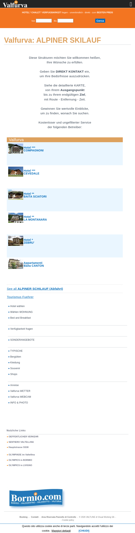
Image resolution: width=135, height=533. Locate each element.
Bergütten (15, 356)
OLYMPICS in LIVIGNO (20, 465)
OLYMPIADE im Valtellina (22, 454)
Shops (13, 374)
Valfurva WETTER (20, 391)
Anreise (14, 385)
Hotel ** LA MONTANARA (35, 218)
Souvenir (15, 368)
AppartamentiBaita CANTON (34, 264)
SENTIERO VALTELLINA (21, 442)
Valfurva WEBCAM (20, 396)
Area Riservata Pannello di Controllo (58, 517)
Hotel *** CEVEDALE (31, 172)
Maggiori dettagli (61, 530)
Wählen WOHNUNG (21, 312)
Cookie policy (68, 520)
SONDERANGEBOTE (22, 339)
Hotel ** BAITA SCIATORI (35, 195)
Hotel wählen (17, 306)
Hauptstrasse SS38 (19, 447)
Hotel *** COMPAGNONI (34, 149)
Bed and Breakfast (20, 317)
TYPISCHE (16, 351)
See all (35, 288)
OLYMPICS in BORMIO (20, 460)
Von (33, 21)
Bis (55, 21)
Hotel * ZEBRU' (29, 241)
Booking (24, 517)
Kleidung (15, 362)
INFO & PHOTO (19, 402)
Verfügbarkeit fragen (21, 328)
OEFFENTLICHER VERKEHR (23, 436)
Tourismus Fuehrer (20, 297)
